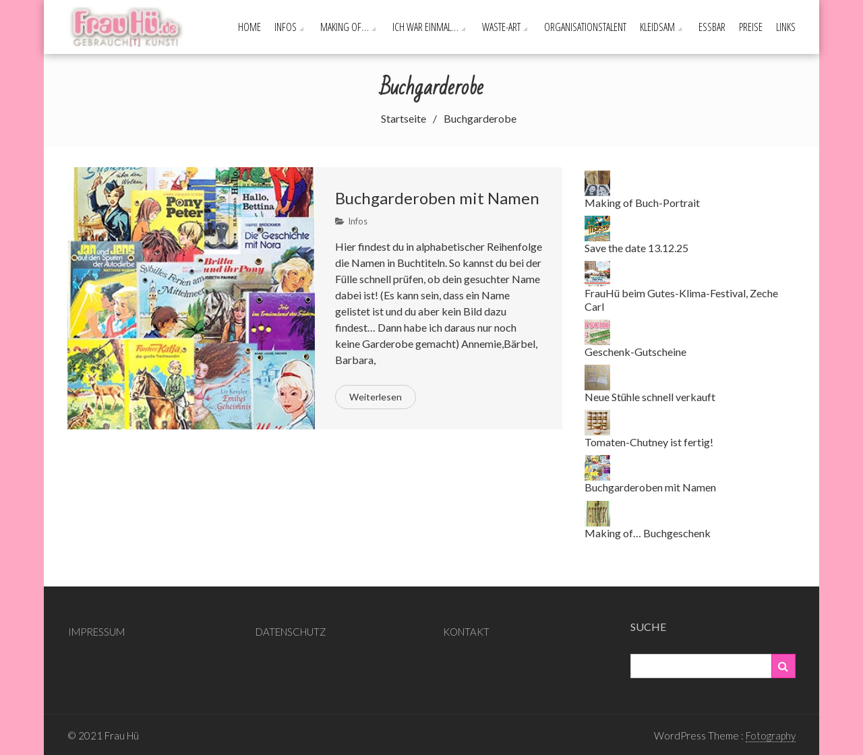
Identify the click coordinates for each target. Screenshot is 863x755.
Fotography (771, 735)
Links (786, 27)
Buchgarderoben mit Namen (437, 198)
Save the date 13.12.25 (636, 247)
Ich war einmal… (425, 27)
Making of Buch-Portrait (642, 202)
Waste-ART (501, 27)
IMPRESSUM (96, 632)
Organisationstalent (585, 27)
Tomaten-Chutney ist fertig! (649, 441)
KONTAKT (466, 632)
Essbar (711, 27)
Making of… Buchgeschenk (648, 532)
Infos (285, 27)
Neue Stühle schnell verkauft (650, 396)
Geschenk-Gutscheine (635, 351)
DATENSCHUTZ (291, 632)
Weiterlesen (375, 396)
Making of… (344, 27)
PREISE (751, 27)
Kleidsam (657, 27)
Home (249, 27)
